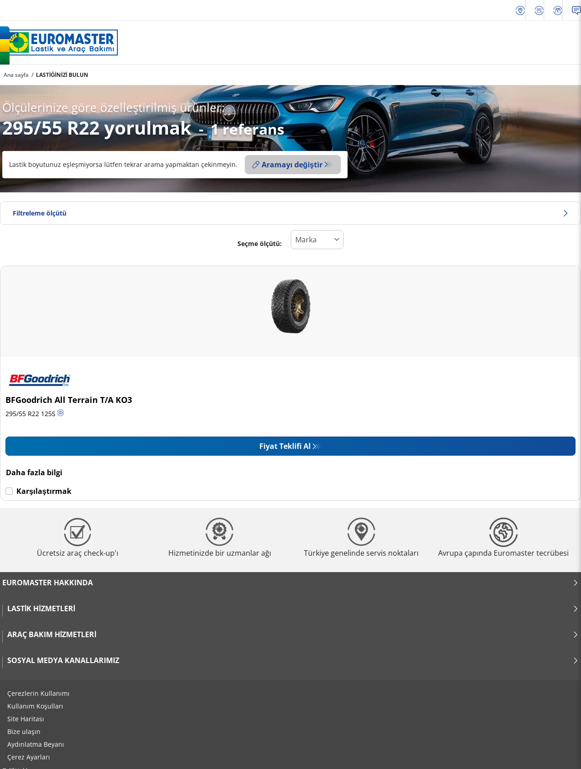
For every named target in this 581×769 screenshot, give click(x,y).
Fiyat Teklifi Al (285, 446)
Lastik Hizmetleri (293, 608)
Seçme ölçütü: (259, 243)
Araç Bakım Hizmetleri (293, 634)
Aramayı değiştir (288, 165)
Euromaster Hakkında (290, 582)
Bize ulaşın (23, 731)
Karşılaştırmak (43, 491)
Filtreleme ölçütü (290, 213)
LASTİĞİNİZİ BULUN (62, 75)
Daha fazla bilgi (34, 472)
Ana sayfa (16, 75)
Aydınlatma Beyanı (35, 744)
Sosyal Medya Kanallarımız (293, 660)
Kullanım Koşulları (35, 706)
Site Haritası (25, 718)
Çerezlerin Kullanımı (38, 693)
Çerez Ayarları (28, 757)
